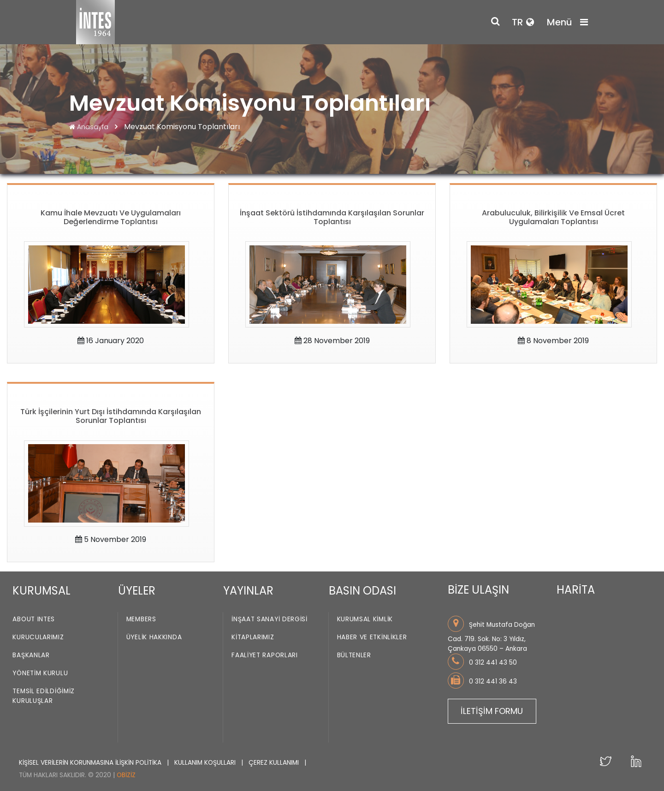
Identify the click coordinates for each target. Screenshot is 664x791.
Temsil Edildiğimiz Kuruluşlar (43, 696)
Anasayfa (89, 126)
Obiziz (126, 775)
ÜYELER (136, 590)
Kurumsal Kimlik (365, 619)
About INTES (33, 619)
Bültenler (354, 655)
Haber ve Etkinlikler (372, 637)
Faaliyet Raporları (264, 655)
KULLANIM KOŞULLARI (205, 762)
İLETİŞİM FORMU (492, 711)
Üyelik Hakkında (154, 637)
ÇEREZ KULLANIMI (275, 762)
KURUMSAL (41, 590)
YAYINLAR (248, 590)
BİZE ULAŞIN (478, 589)
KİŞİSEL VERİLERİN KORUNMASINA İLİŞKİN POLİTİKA (91, 762)
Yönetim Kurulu (40, 673)
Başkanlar (30, 655)
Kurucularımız (38, 637)
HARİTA (576, 589)
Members (141, 619)
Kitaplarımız (252, 637)
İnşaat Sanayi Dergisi (269, 619)
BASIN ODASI (362, 590)
